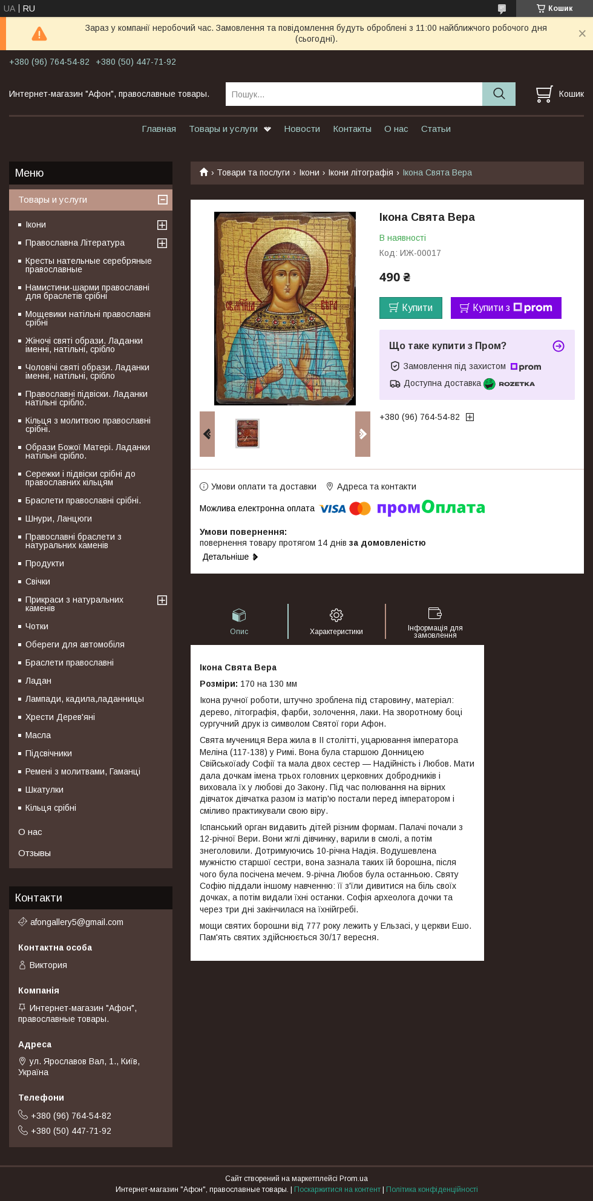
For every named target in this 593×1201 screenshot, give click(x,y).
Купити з (512, 308)
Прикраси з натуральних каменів (74, 604)
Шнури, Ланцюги (58, 518)
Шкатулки (44, 789)
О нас (396, 128)
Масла (38, 735)
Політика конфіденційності (432, 1189)
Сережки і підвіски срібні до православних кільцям (80, 478)
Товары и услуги (223, 128)
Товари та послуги (253, 172)
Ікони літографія (360, 172)
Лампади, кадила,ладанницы (84, 699)
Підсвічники (48, 753)
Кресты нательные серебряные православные (88, 265)
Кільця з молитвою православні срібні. (88, 425)
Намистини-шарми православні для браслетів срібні (87, 292)
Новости (302, 128)
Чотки (36, 626)
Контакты (352, 128)
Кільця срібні (50, 808)
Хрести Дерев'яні (60, 717)
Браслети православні (69, 662)
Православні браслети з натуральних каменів (73, 541)
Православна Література (75, 242)
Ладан (38, 681)
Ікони (309, 172)
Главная (159, 128)
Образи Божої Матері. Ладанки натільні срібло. (87, 451)
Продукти (44, 563)
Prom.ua (353, 1178)
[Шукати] (499, 94)
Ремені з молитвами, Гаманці (82, 771)
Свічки (37, 581)
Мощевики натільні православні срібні (88, 318)
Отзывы (34, 853)
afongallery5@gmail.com (76, 922)
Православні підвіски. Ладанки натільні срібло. (86, 398)
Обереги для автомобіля (75, 644)
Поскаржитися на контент (337, 1189)
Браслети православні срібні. (83, 500)
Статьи (436, 128)
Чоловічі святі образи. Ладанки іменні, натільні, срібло (87, 371)
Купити (417, 308)
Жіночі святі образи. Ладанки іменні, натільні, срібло (84, 345)
